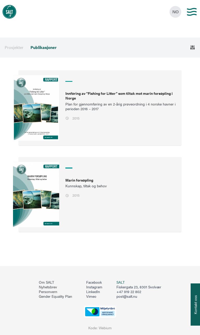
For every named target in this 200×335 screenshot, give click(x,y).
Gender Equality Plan (55, 296)
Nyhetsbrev (48, 287)
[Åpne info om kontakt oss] (195, 304)
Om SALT (46, 282)
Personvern (48, 291)
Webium (105, 327)
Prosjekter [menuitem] (14, 47)
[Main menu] (192, 12)
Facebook (94, 282)
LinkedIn (93, 291)
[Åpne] (193, 48)
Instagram (94, 287)
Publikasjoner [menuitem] (43, 47)
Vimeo (91, 296)
